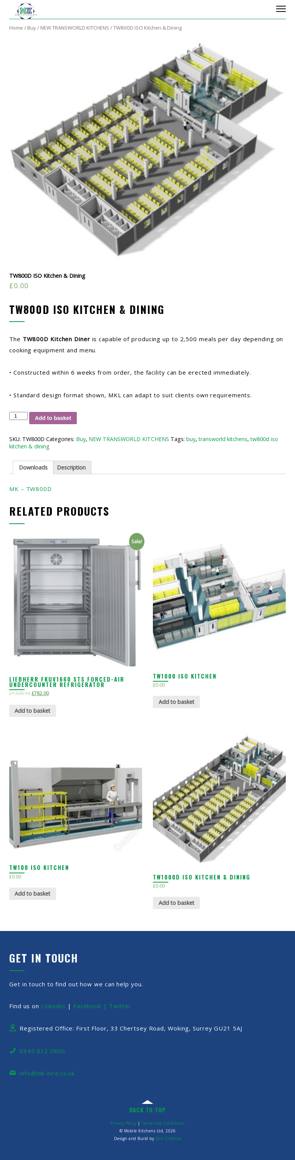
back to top (147, 1110)
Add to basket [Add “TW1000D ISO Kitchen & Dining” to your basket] (176, 902)
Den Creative (168, 1138)
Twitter (120, 1006)
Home (16, 27)
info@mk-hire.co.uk (47, 1073)
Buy (31, 27)
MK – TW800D (30, 489)
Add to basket (53, 418)
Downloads (33, 467)
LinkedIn (53, 1006)
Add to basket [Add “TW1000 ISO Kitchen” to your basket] (176, 701)
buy (191, 439)
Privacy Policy (124, 1123)
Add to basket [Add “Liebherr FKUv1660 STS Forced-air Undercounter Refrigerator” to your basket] (32, 710)
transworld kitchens (223, 439)
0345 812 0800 (42, 1051)
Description (71, 467)
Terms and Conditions (162, 1123)
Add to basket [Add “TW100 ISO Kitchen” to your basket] (32, 893)
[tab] (33, 467)
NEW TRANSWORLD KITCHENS (74, 27)
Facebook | (91, 1006)
